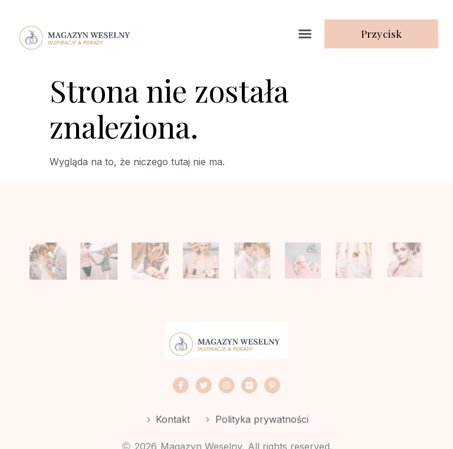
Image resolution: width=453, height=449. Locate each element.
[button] (305, 33)
